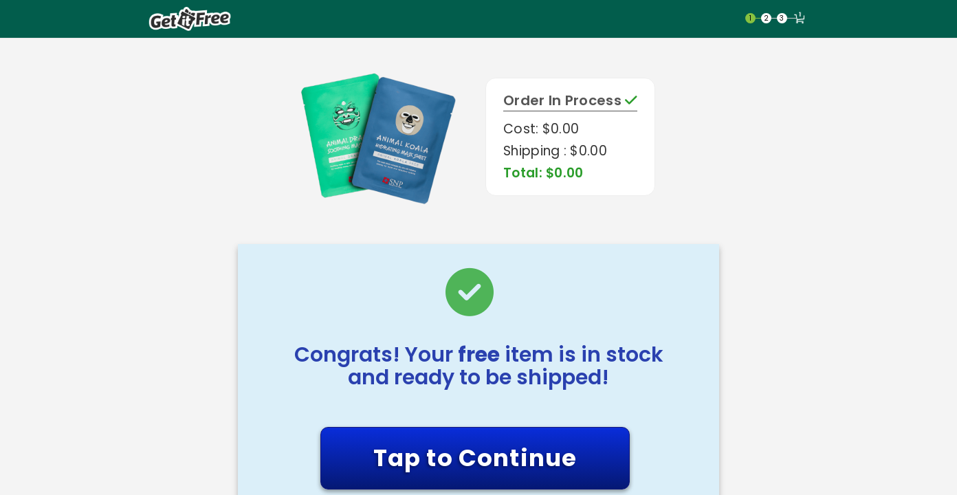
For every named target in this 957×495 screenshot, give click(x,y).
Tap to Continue (475, 457)
